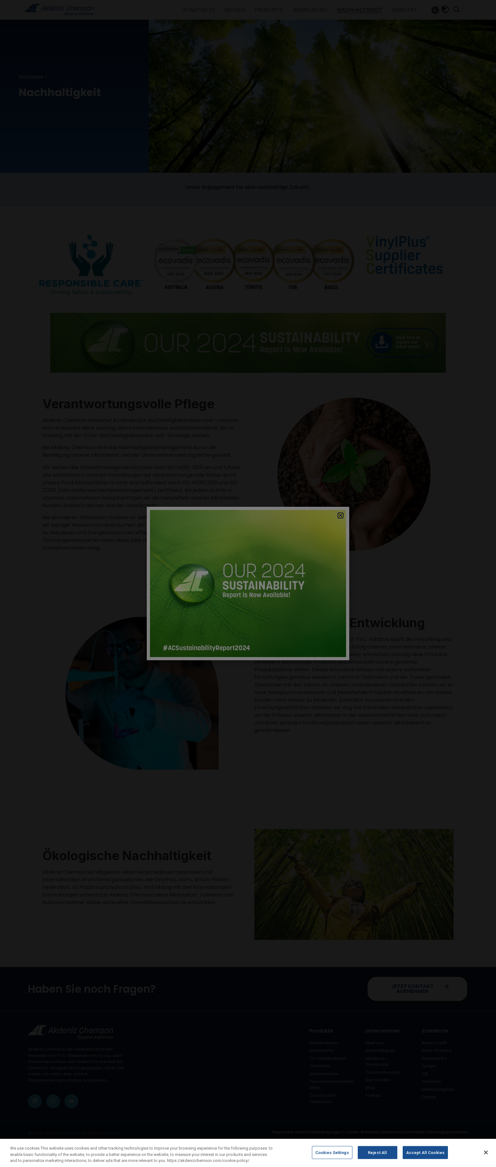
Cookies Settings (332, 1157)
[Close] (486, 1157)
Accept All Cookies (425, 1157)
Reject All (377, 1157)
